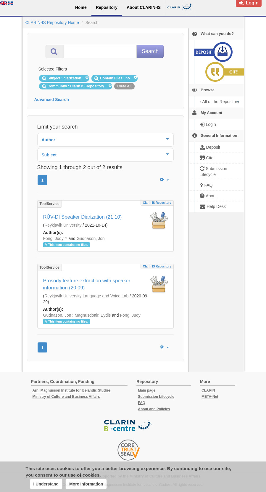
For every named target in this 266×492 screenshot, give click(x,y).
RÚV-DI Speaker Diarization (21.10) (82, 217)
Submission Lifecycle (156, 397)
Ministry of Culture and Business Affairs (66, 397)
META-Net (209, 397)
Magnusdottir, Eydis (93, 315)
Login (249, 2)
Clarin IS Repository (157, 202)
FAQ (141, 403)
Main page (146, 390)
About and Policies (154, 409)
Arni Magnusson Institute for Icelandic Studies (72, 390)
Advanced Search (51, 99)
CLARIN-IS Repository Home (52, 22)
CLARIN (208, 390)
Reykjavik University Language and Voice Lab (86, 296)
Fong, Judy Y (55, 238)
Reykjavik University (62, 225)
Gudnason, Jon (91, 238)
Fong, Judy (130, 315)
